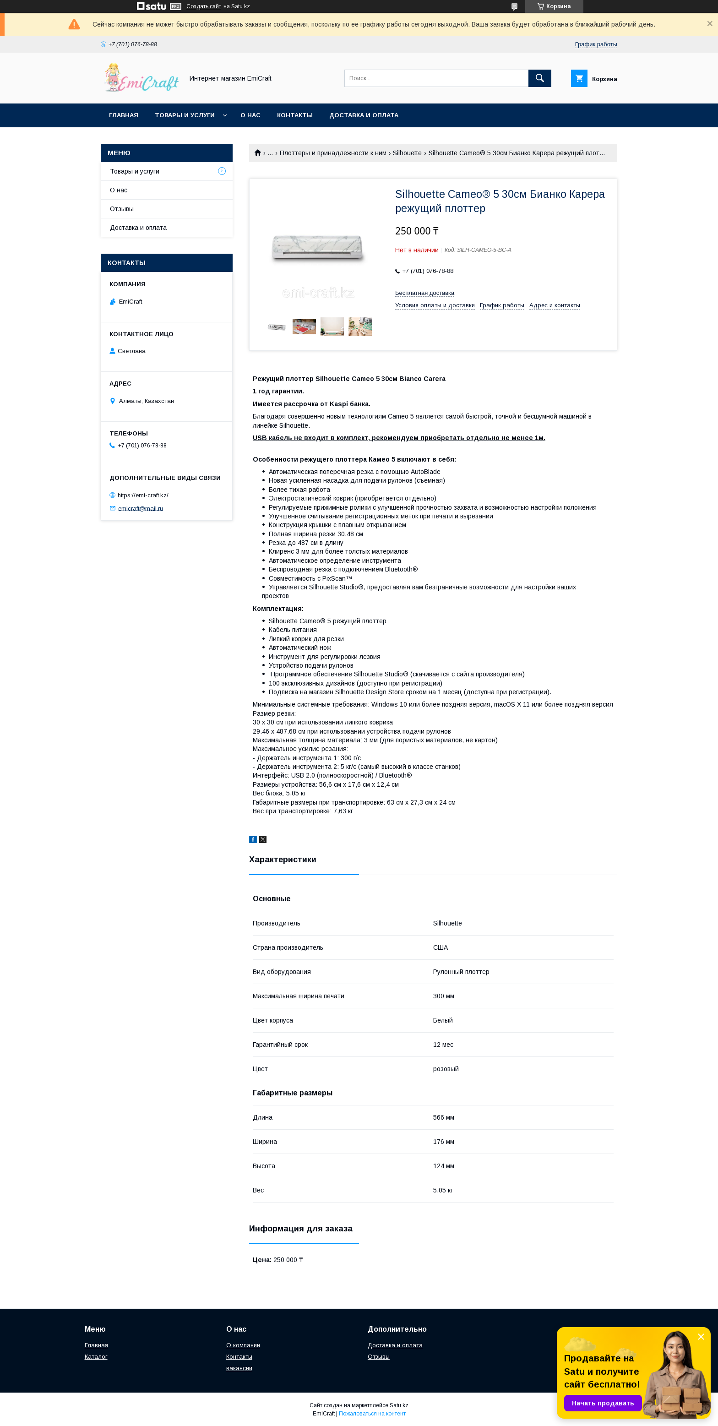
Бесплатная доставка (424, 292)
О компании (243, 1345)
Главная (123, 115)
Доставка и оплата (363, 115)
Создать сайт (203, 6)
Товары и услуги (185, 115)
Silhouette (407, 153)
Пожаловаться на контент (372, 1413)
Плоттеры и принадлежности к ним (333, 153)
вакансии (239, 1368)
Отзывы (122, 208)
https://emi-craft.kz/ (143, 495)
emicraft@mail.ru (140, 508)
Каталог (96, 1356)
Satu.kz (399, 1405)
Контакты (295, 115)
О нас (250, 115)
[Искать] (539, 78)
